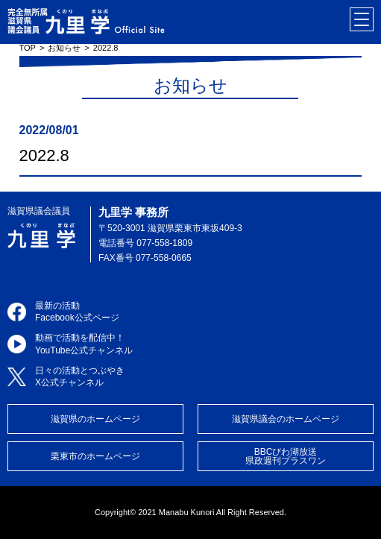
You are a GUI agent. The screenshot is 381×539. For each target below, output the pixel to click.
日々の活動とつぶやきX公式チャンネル (80, 376)
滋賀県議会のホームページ (285, 419)
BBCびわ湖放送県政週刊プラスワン (285, 456)
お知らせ (64, 47)
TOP (27, 47)
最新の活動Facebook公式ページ (77, 312)
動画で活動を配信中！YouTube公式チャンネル (84, 344)
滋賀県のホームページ (95, 419)
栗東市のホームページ (95, 456)
